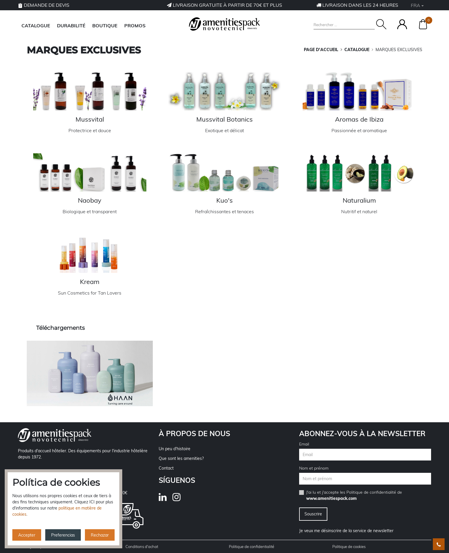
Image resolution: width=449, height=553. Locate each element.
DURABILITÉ (71, 25)
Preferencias (63, 535)
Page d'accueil (321, 49)
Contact (166, 468)
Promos (134, 25)
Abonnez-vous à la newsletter (362, 433)
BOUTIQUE (105, 25)
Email (304, 444)
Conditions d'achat (141, 546)
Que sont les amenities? (181, 458)
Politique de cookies (349, 546)
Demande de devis (43, 5)
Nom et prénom (314, 468)
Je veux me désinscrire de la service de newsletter (346, 530)
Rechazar (100, 535)
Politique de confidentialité (371, 492)
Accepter (26, 535)
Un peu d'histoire (174, 448)
